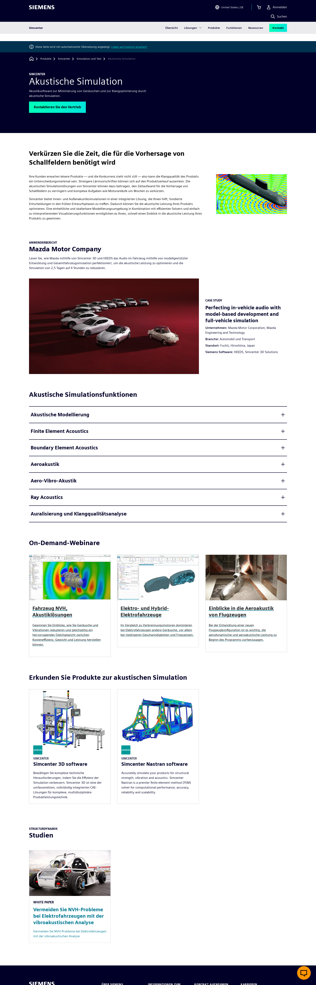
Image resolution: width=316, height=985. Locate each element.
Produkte (214, 35)
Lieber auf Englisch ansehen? (129, 46)
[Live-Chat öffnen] (304, 973)
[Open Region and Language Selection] (229, 9)
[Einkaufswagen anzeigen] (259, 9)
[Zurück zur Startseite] (31, 58)
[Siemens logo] (41, 9)
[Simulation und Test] (89, 59)
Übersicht (171, 35)
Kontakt (278, 35)
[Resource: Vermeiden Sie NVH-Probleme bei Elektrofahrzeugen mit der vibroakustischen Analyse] (70, 896)
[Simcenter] (64, 59)
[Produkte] (45, 59)
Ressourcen (255, 35)
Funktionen (234, 35)
